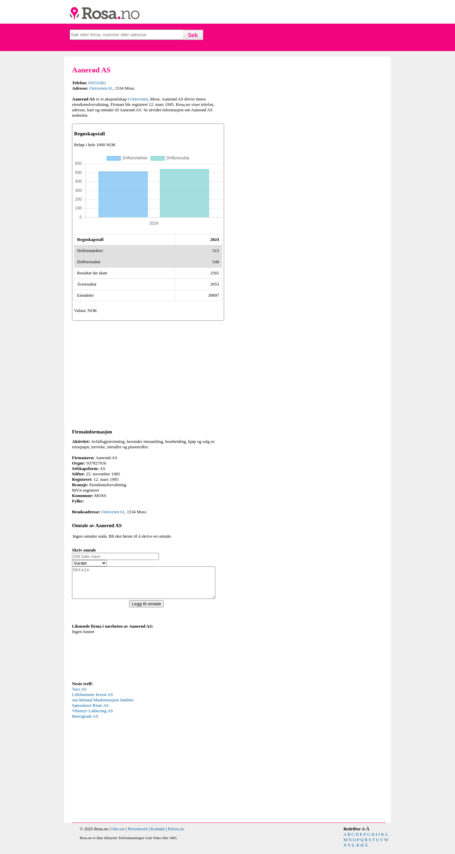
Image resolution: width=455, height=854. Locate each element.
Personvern (138, 834)
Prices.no (176, 834)
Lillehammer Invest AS (92, 700)
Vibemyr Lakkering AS (92, 716)
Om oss (118, 834)
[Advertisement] (148, 373)
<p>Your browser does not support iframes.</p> (122, 660)
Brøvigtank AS (85, 722)
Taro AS (79, 695)
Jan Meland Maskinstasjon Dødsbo (103, 706)
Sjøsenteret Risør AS (90, 711)
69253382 (97, 82)
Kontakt (158, 834)
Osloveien (139, 99)
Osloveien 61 (101, 88)
